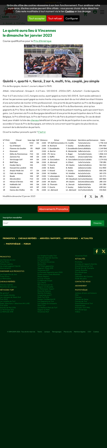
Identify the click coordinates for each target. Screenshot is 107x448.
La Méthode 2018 (6, 312)
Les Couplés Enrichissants (47, 303)
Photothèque (13, 244)
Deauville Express (44, 291)
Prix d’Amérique (81, 310)
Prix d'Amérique (42, 41)
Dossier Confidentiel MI (46, 299)
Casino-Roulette (81, 270)
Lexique (47, 332)
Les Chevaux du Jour (7, 260)
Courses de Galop (81, 299)
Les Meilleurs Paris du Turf (47, 308)
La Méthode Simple (45, 281)
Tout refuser (55, 18)
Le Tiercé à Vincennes (46, 262)
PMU (76, 295)
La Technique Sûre (7, 310)
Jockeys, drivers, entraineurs (86, 293)
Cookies (69, 11)
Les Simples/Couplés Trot (47, 256)
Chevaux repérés (27, 238)
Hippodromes (71, 238)
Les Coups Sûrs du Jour (8, 274)
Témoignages (56, 332)
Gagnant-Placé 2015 (45, 268)
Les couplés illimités (7, 295)
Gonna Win (42, 264)
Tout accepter (37, 18)
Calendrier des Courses (84, 276)
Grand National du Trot (84, 266)
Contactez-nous (82, 282)
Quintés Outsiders (44, 293)
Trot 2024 (4, 305)
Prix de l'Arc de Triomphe (84, 268)
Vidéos (77, 312)
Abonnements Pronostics (53, 209)
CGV (89, 332)
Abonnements (5, 268)
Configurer (71, 18)
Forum (27, 244)
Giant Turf (41, 305)
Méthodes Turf (7, 290)
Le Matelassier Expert (46, 289)
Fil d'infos (78, 262)
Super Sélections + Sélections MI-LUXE (15, 303)
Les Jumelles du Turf (7, 301)
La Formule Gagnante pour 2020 (50, 272)
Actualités (87, 238)
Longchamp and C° (45, 295)
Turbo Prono (4, 262)
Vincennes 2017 (43, 270)
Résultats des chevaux (8, 287)
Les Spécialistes (44, 260)
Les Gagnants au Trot (46, 301)
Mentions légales (79, 332)
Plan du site (68, 332)
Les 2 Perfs (42, 283)
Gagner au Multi (44, 310)
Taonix (39, 332)
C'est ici (42, 132)
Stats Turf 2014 (43, 297)
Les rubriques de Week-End (10, 297)
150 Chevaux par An (45, 285)
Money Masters (43, 276)
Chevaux (78, 297)
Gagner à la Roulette (45, 287)
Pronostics (9, 238)
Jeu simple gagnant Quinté (10, 266)
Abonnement (81, 286)
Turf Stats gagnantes (46, 266)
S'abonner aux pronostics (12, 271)
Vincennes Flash (81, 256)
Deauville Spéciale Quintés (48, 258)
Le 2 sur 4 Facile (44, 278)
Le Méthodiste (5, 278)
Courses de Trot (81, 301)
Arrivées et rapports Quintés (86, 264)
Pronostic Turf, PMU (82, 308)
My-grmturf (4, 293)
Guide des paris (81, 278)
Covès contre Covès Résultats (49, 274)
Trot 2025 (4, 299)
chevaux (35, 120)
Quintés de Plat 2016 (8, 308)
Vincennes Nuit (43, 312)
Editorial (78, 274)
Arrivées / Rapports (50, 238)
